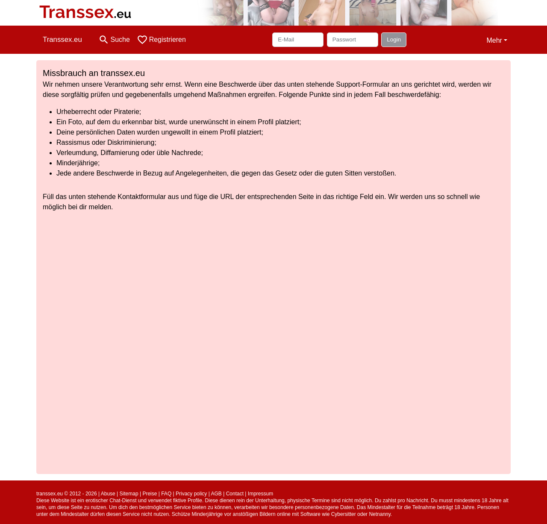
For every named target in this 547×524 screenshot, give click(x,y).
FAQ (166, 494)
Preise (149, 494)
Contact (235, 494)
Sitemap (129, 494)
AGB (216, 494)
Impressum (260, 494)
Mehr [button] (494, 40)
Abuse (108, 494)
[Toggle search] (114, 40)
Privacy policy (191, 494)
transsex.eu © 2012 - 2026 (66, 494)
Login (394, 39)
